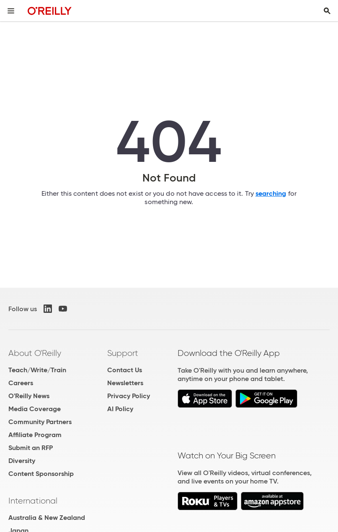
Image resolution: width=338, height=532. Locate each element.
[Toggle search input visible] (327, 11)
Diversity (21, 460)
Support (122, 353)
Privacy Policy (128, 395)
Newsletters (125, 383)
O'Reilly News (28, 395)
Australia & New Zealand (46, 517)
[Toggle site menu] (11, 11)
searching (270, 193)
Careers (20, 383)
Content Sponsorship (41, 473)
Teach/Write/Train (37, 370)
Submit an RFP (30, 447)
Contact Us (124, 370)
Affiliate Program (35, 434)
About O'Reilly (34, 353)
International (32, 501)
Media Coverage (34, 408)
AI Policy (120, 408)
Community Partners (40, 421)
